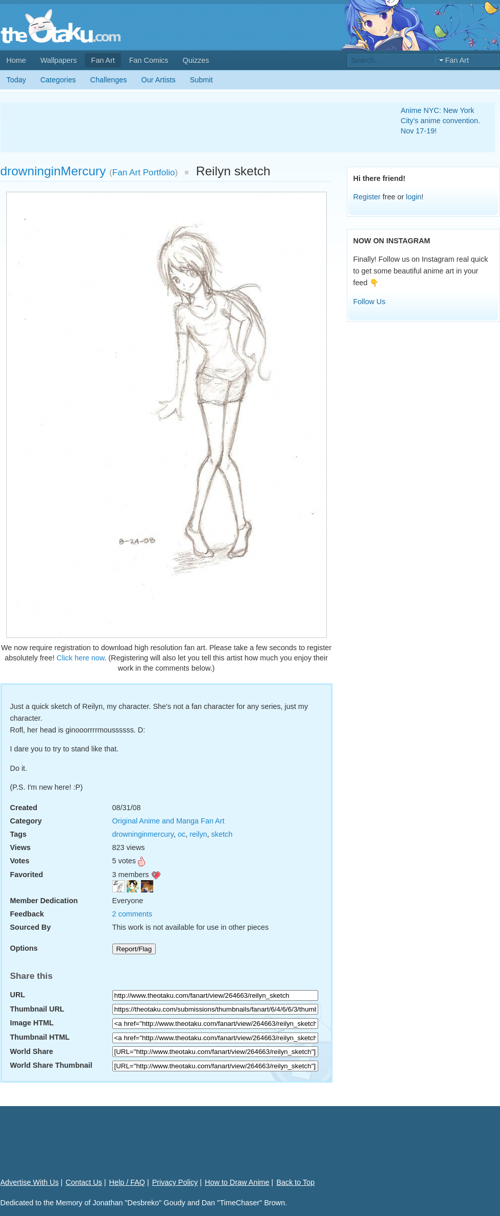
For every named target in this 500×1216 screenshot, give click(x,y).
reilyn (198, 834)
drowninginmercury (143, 834)
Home (16, 60)
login (413, 197)
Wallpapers (58, 60)
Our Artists (158, 80)
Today (16, 80)
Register (367, 197)
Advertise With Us (30, 1182)
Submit (201, 80)
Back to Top (295, 1182)
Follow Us (369, 301)
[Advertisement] (188, 127)
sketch (222, 834)
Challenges (108, 80)
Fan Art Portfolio (143, 172)
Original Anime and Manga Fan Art (168, 821)
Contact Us (84, 1182)
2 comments (132, 914)
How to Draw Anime (237, 1182)
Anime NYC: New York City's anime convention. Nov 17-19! (441, 120)
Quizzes (196, 60)
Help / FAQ (127, 1182)
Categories (58, 80)
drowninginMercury (53, 171)
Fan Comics (149, 60)
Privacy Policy (175, 1182)
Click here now (81, 658)
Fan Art (102, 60)
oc (181, 834)
